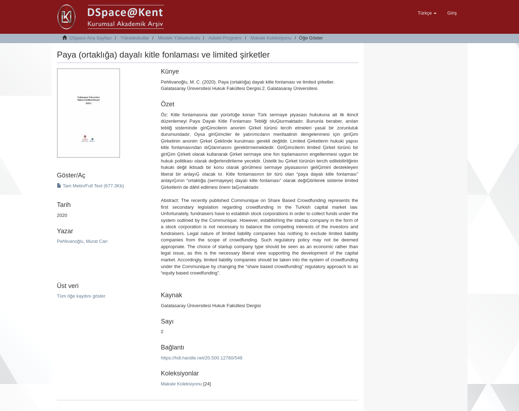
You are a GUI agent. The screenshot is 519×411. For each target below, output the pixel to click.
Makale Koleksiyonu (271, 38)
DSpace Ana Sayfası (90, 38)
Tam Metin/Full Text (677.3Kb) (90, 185)
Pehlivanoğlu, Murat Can (82, 241)
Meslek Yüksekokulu (179, 38)
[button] (427, 13)
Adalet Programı (225, 38)
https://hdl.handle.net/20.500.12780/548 (201, 358)
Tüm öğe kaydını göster (81, 296)
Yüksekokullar (135, 38)
